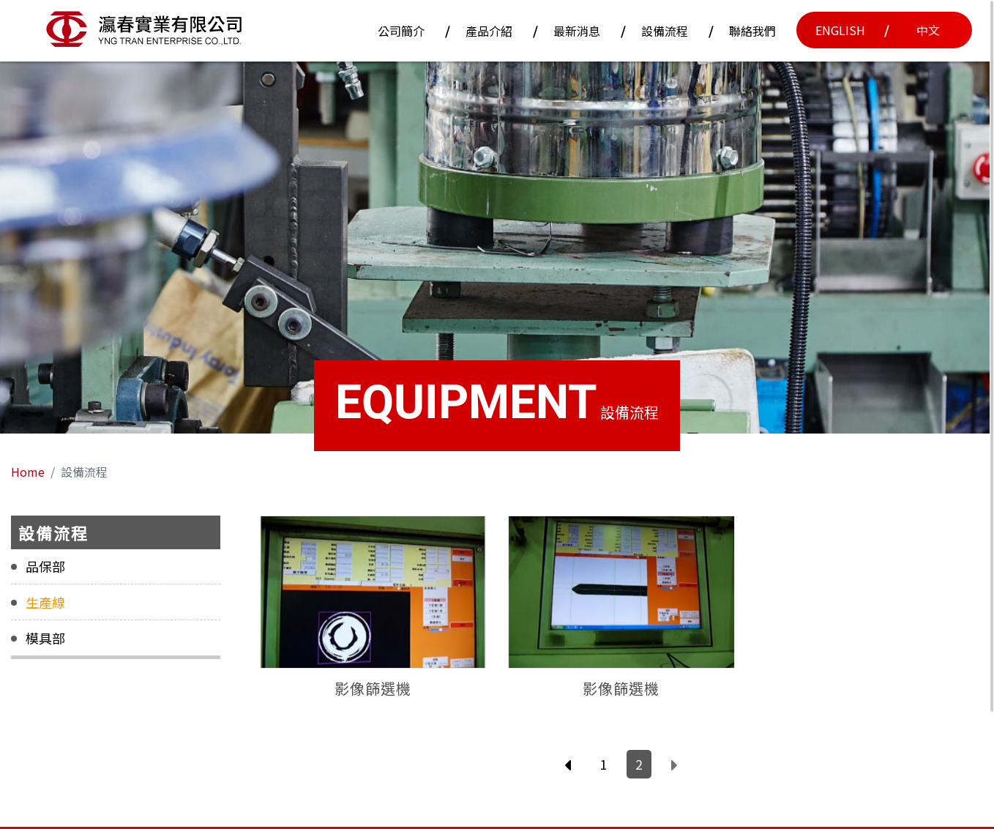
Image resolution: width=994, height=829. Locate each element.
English (840, 30)
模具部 (45, 638)
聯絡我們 (752, 31)
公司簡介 (401, 31)
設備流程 (664, 31)
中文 (928, 30)
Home (28, 471)
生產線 (45, 602)
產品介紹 (489, 31)
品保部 (45, 566)
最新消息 (576, 31)
